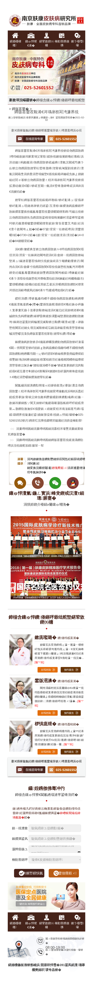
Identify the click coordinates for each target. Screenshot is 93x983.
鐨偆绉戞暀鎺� (57, 724)
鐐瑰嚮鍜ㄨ (60, 467)
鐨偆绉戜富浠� (57, 638)
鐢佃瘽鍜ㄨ (67, 873)
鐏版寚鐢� (20, 109)
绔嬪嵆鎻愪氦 (33, 873)
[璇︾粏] (39, 662)
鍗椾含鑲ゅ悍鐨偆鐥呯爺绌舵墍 (60, 100)
